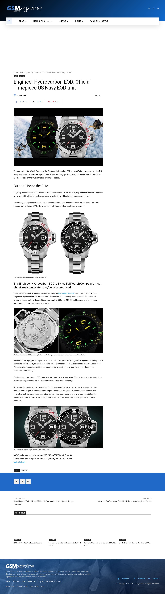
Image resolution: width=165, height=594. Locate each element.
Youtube (156, 579)
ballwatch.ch (19, 462)
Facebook (126, 579)
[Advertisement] (82, 44)
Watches (22, 76)
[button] (9, 21)
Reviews (52, 540)
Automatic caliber (66, 293)
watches (24, 471)
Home (16, 72)
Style (21, 72)
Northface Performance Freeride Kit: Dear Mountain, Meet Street (124, 501)
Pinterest (141, 579)
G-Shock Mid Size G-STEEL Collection (28, 543)
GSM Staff (22, 95)
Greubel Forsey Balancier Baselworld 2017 (134, 543)
